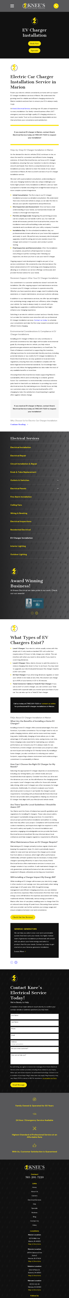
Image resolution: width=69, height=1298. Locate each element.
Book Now (34, 44)
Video (34, 1225)
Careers (34, 1196)
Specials (34, 51)
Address (14, 1042)
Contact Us (34, 1221)
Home (34, 1187)
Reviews (34, 1213)
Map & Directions (34, 1244)
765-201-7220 (34, 1177)
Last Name (14, 1022)
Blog (34, 1217)
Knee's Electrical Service (21, 109)
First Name (14, 1015)
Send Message (19, 1085)
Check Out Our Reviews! (23, 917)
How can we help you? (18, 1055)
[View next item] (36, 613)
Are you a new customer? (19, 1049)
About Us (34, 1192)
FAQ (34, 1204)
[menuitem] (34, 447)
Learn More (20, 951)
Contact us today (40, 320)
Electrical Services (34, 1200)
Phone (13, 1029)
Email (13, 1035)
